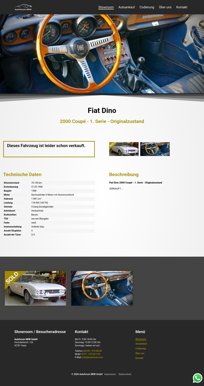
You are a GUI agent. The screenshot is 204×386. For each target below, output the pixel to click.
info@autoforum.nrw (92, 357)
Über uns (165, 7)
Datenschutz (125, 374)
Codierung (147, 7)
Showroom (106, 7)
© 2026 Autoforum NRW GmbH (86, 374)
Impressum (110, 374)
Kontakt (181, 7)
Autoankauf (126, 7)
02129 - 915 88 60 (92, 351)
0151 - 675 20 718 (91, 354)
